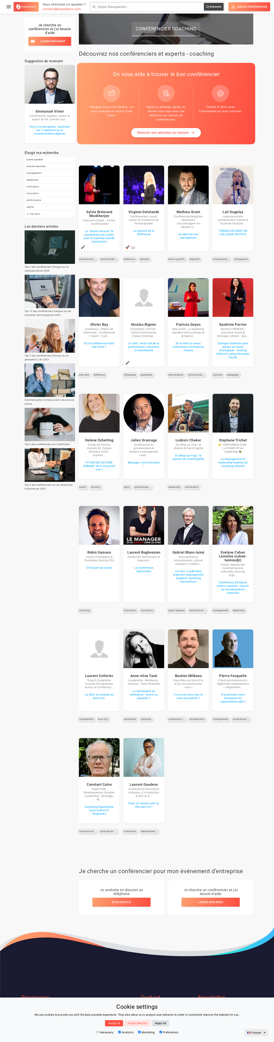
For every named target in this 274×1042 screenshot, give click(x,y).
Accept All (114, 1023)
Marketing (146, 1032)
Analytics (126, 1032)
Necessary (105, 1032)
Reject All (160, 1023)
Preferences (168, 1032)
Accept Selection (137, 1023)
